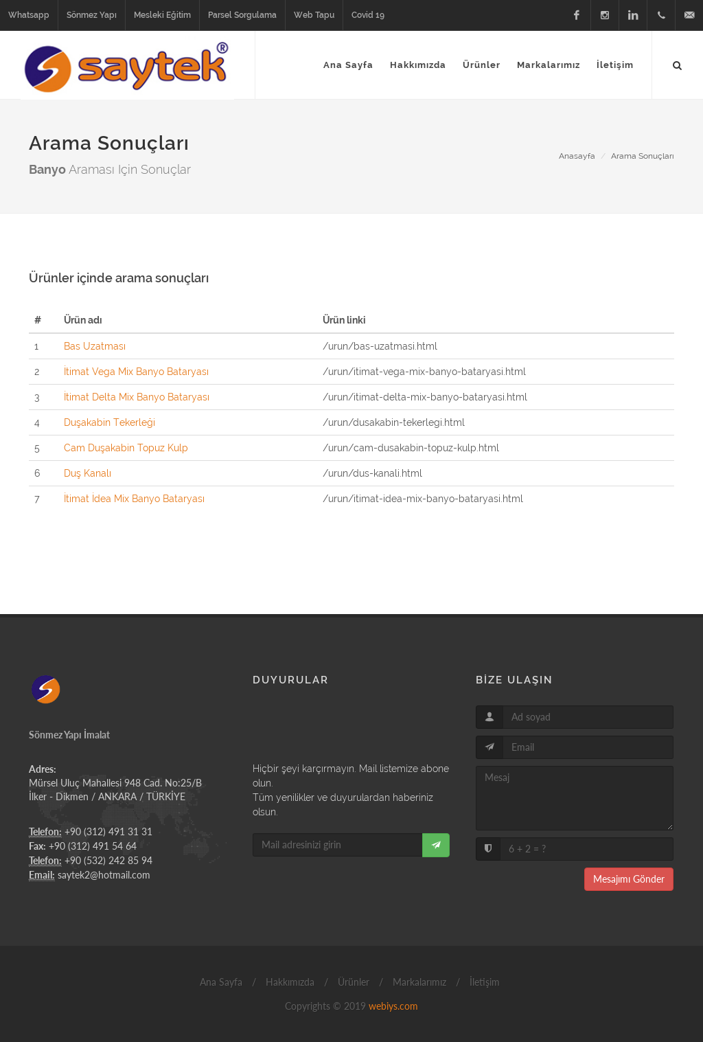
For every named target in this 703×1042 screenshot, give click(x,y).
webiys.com (393, 1006)
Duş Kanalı (87, 473)
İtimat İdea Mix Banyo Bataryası (134, 498)
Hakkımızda (288, 982)
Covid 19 (368, 15)
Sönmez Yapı (92, 15)
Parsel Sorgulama (242, 15)
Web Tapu (314, 15)
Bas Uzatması (95, 346)
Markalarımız (418, 982)
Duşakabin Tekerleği (109, 422)
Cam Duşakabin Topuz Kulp (126, 447)
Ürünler (352, 982)
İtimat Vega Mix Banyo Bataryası (136, 371)
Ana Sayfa (219, 982)
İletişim (483, 982)
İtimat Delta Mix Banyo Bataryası (136, 397)
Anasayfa (577, 156)
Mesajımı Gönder (629, 879)
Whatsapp (28, 15)
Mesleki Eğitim (162, 15)
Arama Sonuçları (642, 156)
